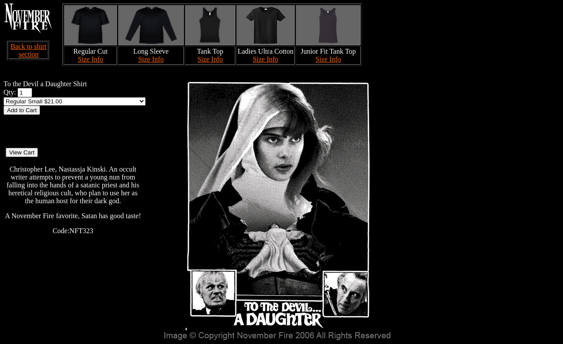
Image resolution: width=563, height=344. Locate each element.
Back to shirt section (29, 50)
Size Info (90, 59)
